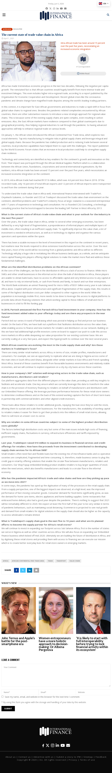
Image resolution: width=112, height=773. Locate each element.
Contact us (25, 757)
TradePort (61, 561)
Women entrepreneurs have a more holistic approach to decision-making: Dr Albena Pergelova (55, 644)
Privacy (73, 760)
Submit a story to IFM (68, 757)
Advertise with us (44, 757)
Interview (7, 29)
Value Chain (75, 561)
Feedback (101, 757)
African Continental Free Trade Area (28, 561)
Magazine (17, 29)
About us (11, 757)
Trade (50, 561)
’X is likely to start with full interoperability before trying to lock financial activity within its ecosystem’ (92, 644)
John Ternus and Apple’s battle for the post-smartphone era (18, 641)
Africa (5, 561)
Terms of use (87, 760)
